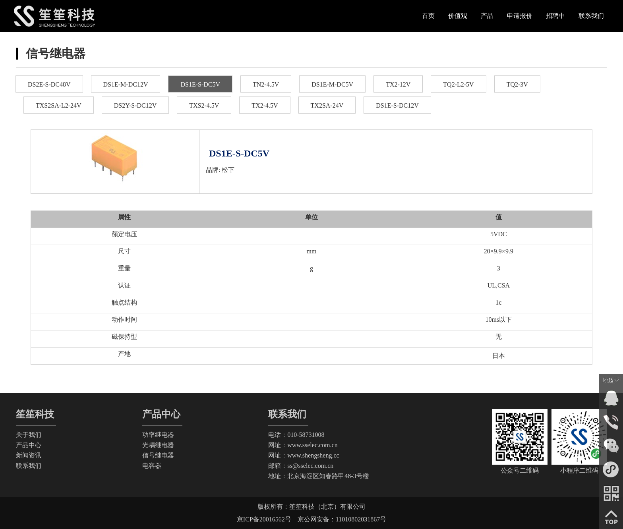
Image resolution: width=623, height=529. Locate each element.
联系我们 (28, 465)
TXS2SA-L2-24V (58, 105)
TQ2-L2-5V (458, 84)
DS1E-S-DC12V (397, 105)
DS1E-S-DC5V (200, 84)
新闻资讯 (28, 455)
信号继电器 (158, 455)
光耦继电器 (158, 445)
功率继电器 (158, 434)
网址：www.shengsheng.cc (303, 455)
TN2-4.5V (266, 84)
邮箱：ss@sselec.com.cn (300, 465)
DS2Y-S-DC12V (135, 105)
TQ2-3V (517, 84)
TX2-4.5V (265, 105)
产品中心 (28, 445)
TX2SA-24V (327, 105)
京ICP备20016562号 (264, 519)
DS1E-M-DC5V (332, 84)
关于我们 (28, 434)
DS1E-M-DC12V (125, 84)
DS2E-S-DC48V (49, 84)
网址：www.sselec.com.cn (302, 445)
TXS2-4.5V (204, 105)
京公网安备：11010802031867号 (338, 519)
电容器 (151, 465)
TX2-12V (398, 84)
